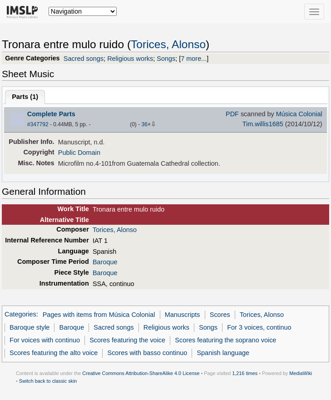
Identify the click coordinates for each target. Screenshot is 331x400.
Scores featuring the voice (127, 340)
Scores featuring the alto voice (54, 352)
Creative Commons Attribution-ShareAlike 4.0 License (140, 373)
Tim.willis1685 (262, 124)
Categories (20, 314)
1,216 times (244, 373)
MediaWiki (300, 373)
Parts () (25, 96)
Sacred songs (84, 58)
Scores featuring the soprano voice (225, 340)
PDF (232, 114)
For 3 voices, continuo (259, 327)
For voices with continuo (45, 340)
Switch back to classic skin (48, 381)
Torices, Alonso (168, 44)
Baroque (105, 262)
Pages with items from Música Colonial (99, 314)
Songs (166, 58)
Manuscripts (182, 314)
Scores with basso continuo (148, 352)
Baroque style (29, 327)
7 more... (194, 58)
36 (145, 124)
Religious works (130, 58)
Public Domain (79, 152)
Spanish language (223, 352)
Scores (220, 314)
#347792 (38, 124)
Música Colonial (299, 114)
